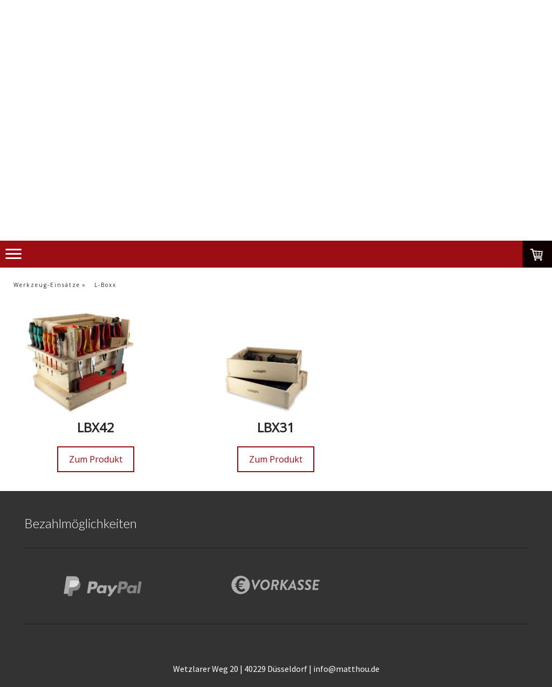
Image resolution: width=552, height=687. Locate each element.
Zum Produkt (95, 459)
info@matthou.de (346, 668)
